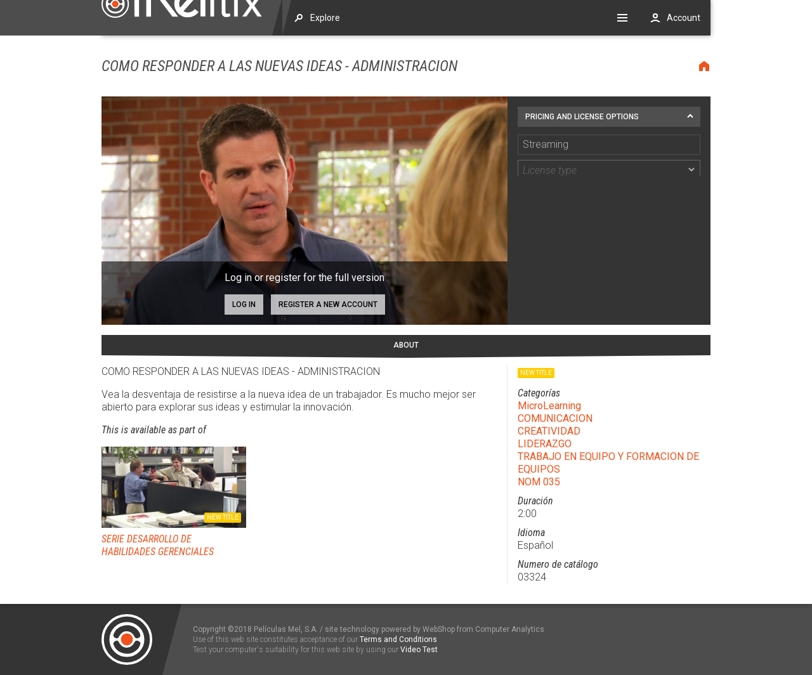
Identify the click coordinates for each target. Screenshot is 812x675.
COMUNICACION (555, 418)
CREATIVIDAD (549, 431)
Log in (244, 304)
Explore (325, 18)
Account (683, 18)
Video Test (419, 649)
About (406, 345)
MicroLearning (549, 406)
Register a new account (327, 304)
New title (223, 517)
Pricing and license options (582, 116)
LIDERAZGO (545, 444)
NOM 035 (539, 482)
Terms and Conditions (398, 639)
